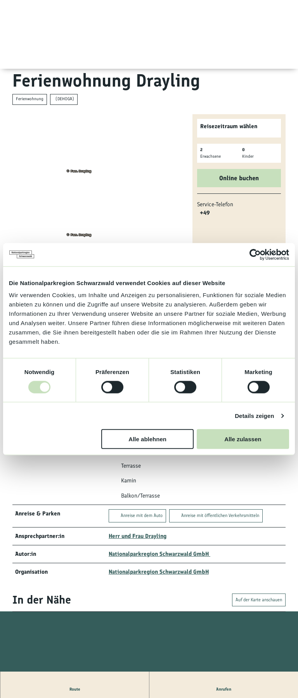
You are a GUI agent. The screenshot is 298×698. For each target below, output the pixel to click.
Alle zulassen (242, 439)
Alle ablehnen (147, 439)
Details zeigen (254, 415)
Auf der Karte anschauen (259, 599)
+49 (205, 212)
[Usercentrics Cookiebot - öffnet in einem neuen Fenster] (255, 254)
